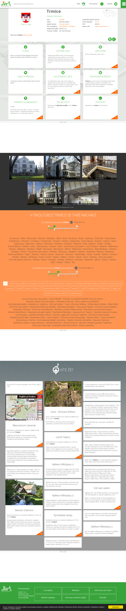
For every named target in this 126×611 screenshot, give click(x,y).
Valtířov (36, 259)
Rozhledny (9, 288)
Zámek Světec (93, 317)
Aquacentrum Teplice (82, 312)
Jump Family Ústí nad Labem (35, 298)
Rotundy (66, 288)
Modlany (31, 249)
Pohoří (23, 251)
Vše (5, 283)
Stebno (105, 254)
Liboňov (52, 246)
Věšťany (69, 259)
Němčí (68, 249)
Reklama (75, 590)
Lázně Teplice (53, 317)
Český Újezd (110, 238)
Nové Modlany (101, 249)
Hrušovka (67, 243)
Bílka (23, 238)
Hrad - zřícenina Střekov (75, 304)
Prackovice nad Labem (38, 251)
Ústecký (61, 19)
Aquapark (33, 283)
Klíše (85, 243)
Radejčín (72, 251)
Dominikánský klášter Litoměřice (51, 320)
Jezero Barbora (37, 322)
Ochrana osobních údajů (75, 597)
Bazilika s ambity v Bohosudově (68, 309)
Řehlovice (91, 251)
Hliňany (39, 243)
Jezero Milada (55, 298)
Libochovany (42, 246)
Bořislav (41, 238)
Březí (59, 238)
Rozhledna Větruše (65, 301)
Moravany (47, 249)
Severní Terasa (47, 254)
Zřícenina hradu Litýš (41, 325)
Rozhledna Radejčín (66, 306)
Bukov (81, 238)
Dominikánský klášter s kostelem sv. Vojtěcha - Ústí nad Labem (35, 304)
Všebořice (88, 259)
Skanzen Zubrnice (101, 320)
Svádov (56, 257)
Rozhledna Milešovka (62, 312)
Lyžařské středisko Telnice (40, 314)
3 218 (97, 22)
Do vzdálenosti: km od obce (55, 222)
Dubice (106, 241)
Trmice (54, 11)
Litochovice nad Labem (74, 246)
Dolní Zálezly (87, 241)
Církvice (65, 241)
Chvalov (56, 241)
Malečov (103, 246)
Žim (73, 262)
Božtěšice (51, 238)
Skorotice (69, 254)
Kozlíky (108, 243)
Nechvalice (58, 249)
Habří (113, 241)
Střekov (23, 257)
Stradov (113, 254)
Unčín (85, 257)
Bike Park (105, 288)
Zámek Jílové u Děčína (26, 320)
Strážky (15, 257)
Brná (65, 238)
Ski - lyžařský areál (56, 283)
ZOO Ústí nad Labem (18, 306)
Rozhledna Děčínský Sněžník (64, 325)
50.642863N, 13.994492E (67, 26)
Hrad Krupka (21, 314)
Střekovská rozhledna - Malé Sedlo (103, 304)
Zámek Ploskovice (54, 322)
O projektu (48, 590)
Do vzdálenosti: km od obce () (53, 268)
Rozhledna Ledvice (21, 322)
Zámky (27, 288)
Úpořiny (93, 257)
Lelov (32, 246)
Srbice (89, 254)
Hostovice (48, 243)
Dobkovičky (75, 241)
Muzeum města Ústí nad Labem (40, 301)
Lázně (83, 288)
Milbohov (21, 249)
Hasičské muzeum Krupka (105, 312)
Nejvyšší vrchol (94, 288)
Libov (60, 246)
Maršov (12, 249)
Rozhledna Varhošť (21, 309)
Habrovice (29, 243)
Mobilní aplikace (48, 597)
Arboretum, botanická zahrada (111, 283)
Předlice (53, 251)
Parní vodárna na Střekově (87, 301)
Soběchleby (80, 254)
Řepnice (100, 251)
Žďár (53, 262)
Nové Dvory (88, 249)
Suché (48, 257)
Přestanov (62, 251)
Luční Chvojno (92, 246)
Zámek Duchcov (70, 322)
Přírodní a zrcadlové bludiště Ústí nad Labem (83, 298)
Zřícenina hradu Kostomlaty (72, 317)
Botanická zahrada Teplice (39, 312)
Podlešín (15, 251)
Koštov (25, 35)
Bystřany (89, 238)
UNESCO (43, 283)
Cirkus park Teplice (85, 306)
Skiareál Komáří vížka (19, 317)
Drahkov (98, 241)
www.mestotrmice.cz (101, 26)
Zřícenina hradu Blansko (42, 309)
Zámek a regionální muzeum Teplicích (70, 314)
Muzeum (48, 293)
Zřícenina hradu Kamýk (98, 314)
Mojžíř (39, 249)
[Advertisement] (63, 138)
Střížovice (33, 257)
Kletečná (77, 243)
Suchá (41, 257)
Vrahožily (78, 259)
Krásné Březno (14, 246)
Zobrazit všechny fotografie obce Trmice (63, 207)
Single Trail (116, 288)
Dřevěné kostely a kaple (51, 288)
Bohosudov (32, 238)
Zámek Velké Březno (17, 312)
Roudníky (109, 251)
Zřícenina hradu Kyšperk (106, 306)
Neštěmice (77, 249)
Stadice (97, 254)
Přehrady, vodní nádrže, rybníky (86, 283)
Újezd (30, 35)
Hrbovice (58, 243)
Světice (64, 257)
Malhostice (113, 246)
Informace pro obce (102, 590)
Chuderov (35, 241)
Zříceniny (36, 288)
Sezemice (59, 254)
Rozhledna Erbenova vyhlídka (43, 306)
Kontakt (103, 597)
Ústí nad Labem (64, 24)
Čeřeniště (99, 238)
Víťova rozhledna (86, 325)
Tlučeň (71, 257)
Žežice (67, 262)
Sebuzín (35, 254)
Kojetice (92, 243)
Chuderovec (46, 241)
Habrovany (19, 243)
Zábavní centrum (61, 293)
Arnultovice (14, 238)
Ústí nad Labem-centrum (20, 259)
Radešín (81, 251)
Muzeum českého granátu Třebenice (95, 322)
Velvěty (61, 259)
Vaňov (44, 259)
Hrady (19, 288)
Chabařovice (14, 241)
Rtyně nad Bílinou (16, 254)
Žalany (105, 259)
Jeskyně (74, 288)
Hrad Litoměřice (108, 317)
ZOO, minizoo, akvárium (18, 283)
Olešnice (113, 249)
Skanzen (69, 283)
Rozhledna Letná (37, 317)
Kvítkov (26, 246)
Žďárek (60, 262)
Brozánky (73, 238)
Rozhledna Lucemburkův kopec (98, 309)
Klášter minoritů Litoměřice (79, 320)
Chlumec (25, 241)
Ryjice (27, 254)
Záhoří (97, 259)
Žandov (112, 259)
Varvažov (52, 259)
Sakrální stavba (75, 293)
